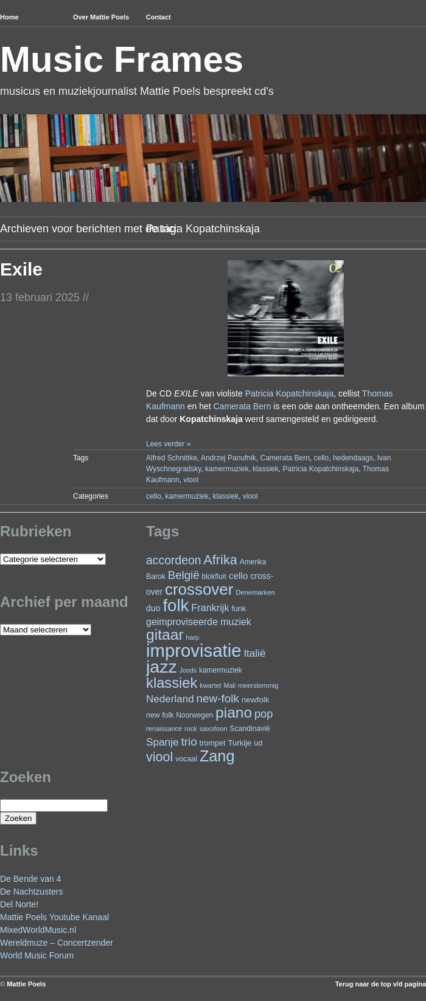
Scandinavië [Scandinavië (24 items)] (249, 728)
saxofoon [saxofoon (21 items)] (214, 728)
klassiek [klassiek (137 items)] (171, 683)
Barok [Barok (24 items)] (156, 576)
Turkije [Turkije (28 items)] (239, 742)
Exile (21, 269)
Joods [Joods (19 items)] (188, 670)
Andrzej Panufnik (228, 458)
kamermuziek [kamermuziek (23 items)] (220, 670)
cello (321, 458)
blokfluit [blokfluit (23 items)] (213, 576)
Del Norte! (19, 904)
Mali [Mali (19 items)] (230, 685)
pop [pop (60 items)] (263, 713)
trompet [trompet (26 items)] (213, 743)
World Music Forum (37, 955)
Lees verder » (168, 444)
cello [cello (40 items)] (238, 575)
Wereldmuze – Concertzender (56, 942)
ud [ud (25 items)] (258, 743)
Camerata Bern (242, 406)
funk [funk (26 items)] (238, 608)
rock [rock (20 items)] (190, 728)
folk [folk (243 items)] (175, 605)
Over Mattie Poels (101, 17)
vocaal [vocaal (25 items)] (186, 759)
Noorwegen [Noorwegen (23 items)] (194, 715)
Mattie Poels (26, 984)
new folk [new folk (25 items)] (159, 715)
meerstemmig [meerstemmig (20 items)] (258, 685)
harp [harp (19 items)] (192, 637)
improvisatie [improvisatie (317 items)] (193, 650)
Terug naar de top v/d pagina (380, 984)
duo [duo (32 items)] (153, 608)
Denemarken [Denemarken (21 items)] (255, 592)
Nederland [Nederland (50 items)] (170, 699)
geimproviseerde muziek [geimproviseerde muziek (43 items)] (198, 622)
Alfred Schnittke (171, 458)
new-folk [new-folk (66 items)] (218, 698)
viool (190, 480)
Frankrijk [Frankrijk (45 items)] (210, 607)
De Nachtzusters (31, 891)
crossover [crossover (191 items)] (199, 589)
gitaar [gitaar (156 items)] (165, 634)
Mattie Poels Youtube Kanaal (54, 917)
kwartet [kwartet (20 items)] (210, 685)
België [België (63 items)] (184, 575)
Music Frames (121, 59)
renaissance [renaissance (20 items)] (164, 728)
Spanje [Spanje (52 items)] (162, 742)
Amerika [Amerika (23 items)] (253, 562)
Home (9, 17)
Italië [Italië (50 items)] (254, 653)
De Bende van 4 (30, 879)
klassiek (266, 469)
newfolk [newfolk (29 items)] (256, 699)
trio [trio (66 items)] (189, 741)
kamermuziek (226, 469)
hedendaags (353, 458)
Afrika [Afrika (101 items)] (220, 559)
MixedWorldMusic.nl (38, 930)
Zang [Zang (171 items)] (217, 755)
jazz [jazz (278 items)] (161, 666)
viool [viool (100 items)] (159, 756)
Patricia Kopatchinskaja (289, 393)
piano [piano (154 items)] (233, 712)
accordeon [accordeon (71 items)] (173, 560)
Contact (158, 17)
